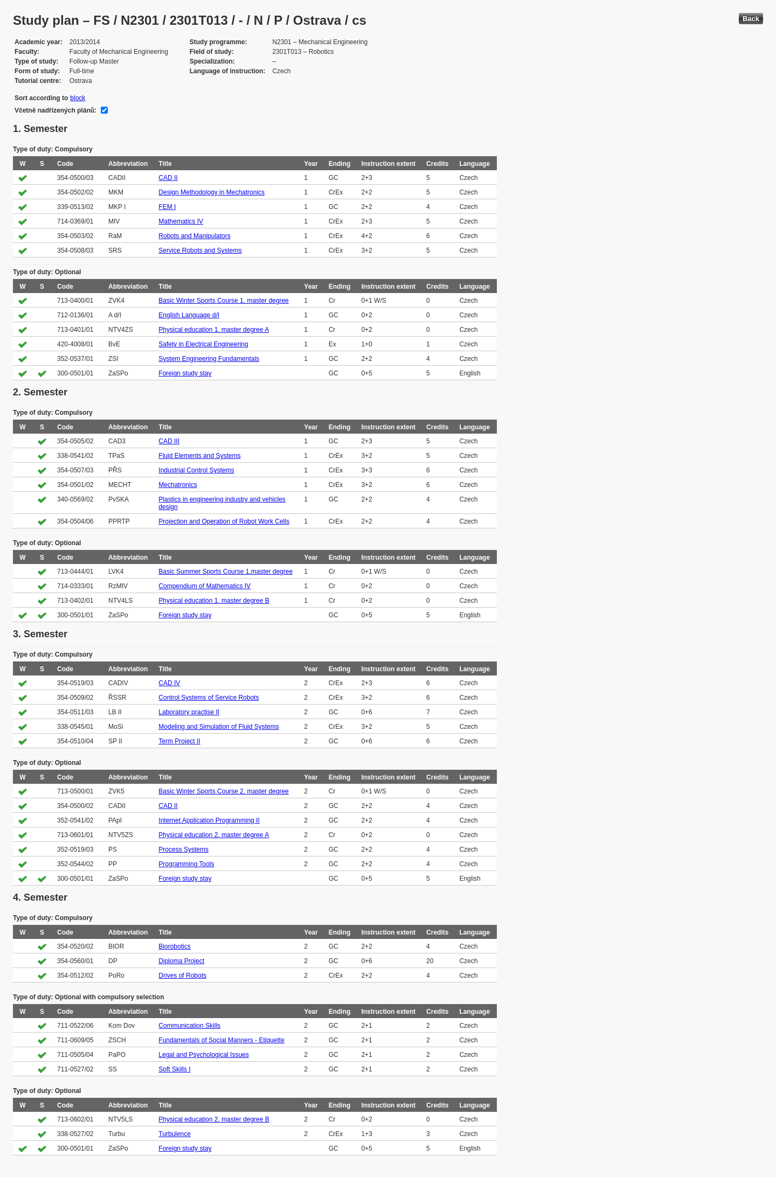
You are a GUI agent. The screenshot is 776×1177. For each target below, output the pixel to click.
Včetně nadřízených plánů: (55, 110)
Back (751, 19)
